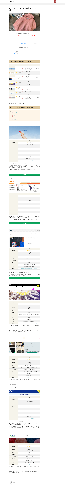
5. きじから (16, 53)
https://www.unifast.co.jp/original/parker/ (29, 160)
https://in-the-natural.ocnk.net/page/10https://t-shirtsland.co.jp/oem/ (29, 323)
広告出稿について (12, 483)
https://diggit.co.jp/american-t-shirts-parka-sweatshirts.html (29, 268)
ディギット (14, 113)
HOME (10, 3)
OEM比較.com (11, 1)
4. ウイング (16, 52)
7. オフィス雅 (17, 55)
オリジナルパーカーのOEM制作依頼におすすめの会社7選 (26, 3)
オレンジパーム (15, 112)
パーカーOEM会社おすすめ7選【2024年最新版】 (21, 47)
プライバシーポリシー (12, 482)
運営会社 (11, 484)
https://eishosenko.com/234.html (29, 418)
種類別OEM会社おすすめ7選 (15, 3)
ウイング (14, 115)
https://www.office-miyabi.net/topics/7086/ (29, 464)
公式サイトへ (25, 174)
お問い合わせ (11, 480)
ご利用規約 (11, 481)
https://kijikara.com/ (29, 377)
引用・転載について (12, 483)
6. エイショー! (17, 54)
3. (16, 51)
